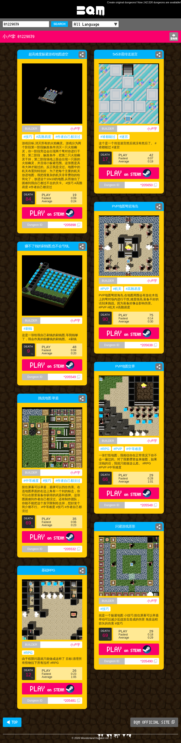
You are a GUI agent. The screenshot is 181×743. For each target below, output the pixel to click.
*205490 (148, 661)
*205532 (72, 549)
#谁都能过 (107, 137)
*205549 (72, 377)
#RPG (104, 449)
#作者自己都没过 (67, 137)
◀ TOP (12, 722)
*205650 (148, 185)
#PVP (104, 289)
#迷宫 (124, 137)
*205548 (148, 505)
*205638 (148, 345)
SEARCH (59, 24)
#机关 (117, 289)
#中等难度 (133, 449)
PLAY (52, 213)
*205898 (72, 225)
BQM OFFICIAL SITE (154, 722)
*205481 (72, 700)
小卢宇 (75, 129)
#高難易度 (43, 137)
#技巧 (28, 137)
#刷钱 (28, 328)
